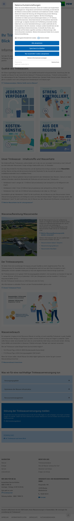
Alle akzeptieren (37, 43)
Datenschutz (55, 62)
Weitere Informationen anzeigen (37, 58)
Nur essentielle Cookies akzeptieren (37, 54)
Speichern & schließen (37, 48)
